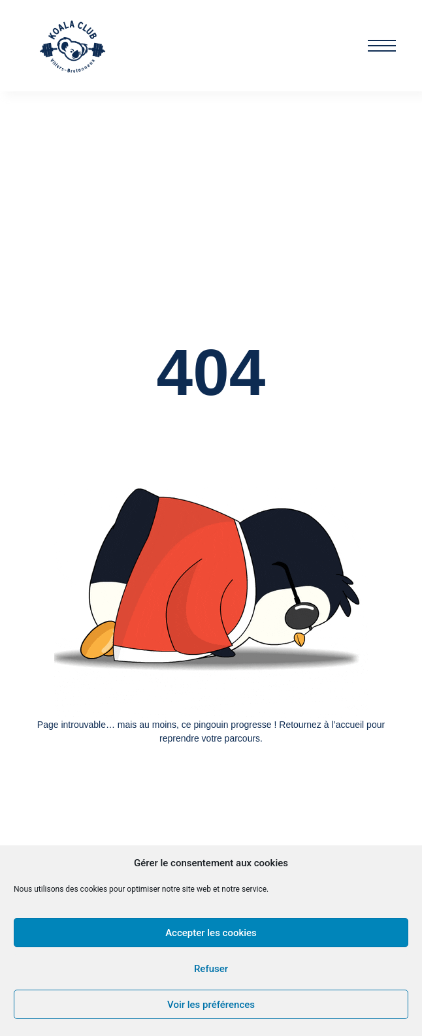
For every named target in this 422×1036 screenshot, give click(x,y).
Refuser (211, 969)
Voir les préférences (211, 1005)
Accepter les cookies (211, 933)
